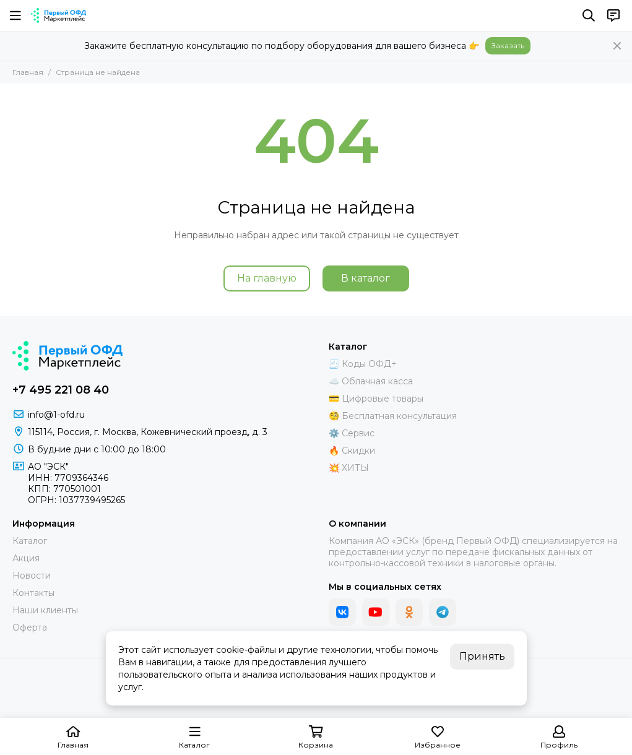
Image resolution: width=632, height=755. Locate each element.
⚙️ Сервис (351, 433)
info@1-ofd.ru (56, 414)
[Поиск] (588, 15)
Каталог (29, 540)
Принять (482, 656)
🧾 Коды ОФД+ (363, 363)
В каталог (365, 278)
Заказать (507, 45)
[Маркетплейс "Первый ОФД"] (58, 15)
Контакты (33, 592)
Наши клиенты (45, 610)
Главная (27, 72)
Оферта (29, 627)
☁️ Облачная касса (371, 381)
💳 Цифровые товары (376, 398)
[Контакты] (613, 15)
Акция (26, 558)
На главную (267, 278)
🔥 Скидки (352, 450)
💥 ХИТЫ (349, 467)
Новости (31, 575)
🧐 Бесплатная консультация (393, 415)
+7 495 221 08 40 (60, 390)
